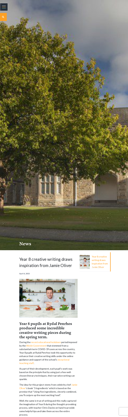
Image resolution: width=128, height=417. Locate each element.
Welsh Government (36, 345)
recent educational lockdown (46, 342)
